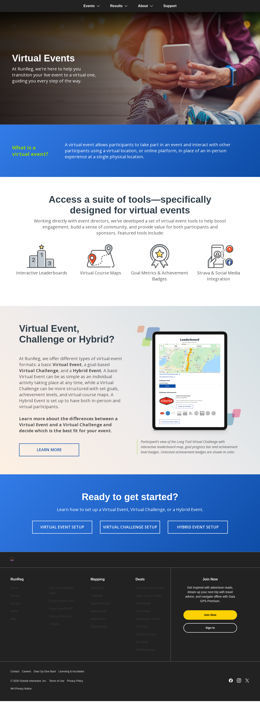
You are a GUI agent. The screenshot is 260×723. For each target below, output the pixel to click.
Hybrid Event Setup (198, 527)
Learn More (49, 449)
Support (170, 6)
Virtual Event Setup (62, 527)
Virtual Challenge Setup (130, 527)
